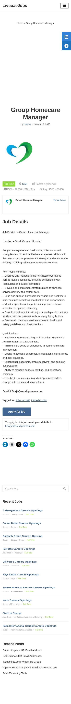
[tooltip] (66, 36)
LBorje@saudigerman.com (20, 426)
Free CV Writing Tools (15, 673)
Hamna (27, 124)
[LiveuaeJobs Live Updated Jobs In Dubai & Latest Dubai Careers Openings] (15, 5)
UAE (24, 183)
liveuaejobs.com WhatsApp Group (22, 661)
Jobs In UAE (23, 400)
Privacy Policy (11, 692)
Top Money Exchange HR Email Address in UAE (30, 667)
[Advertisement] (35, 65)
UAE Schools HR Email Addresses (22, 655)
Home (20, 23)
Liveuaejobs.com (23, 699)
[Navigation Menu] (64, 5)
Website (61, 200)
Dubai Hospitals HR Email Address (22, 650)
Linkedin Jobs (39, 400)
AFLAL (53, 699)
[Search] (32, 488)
